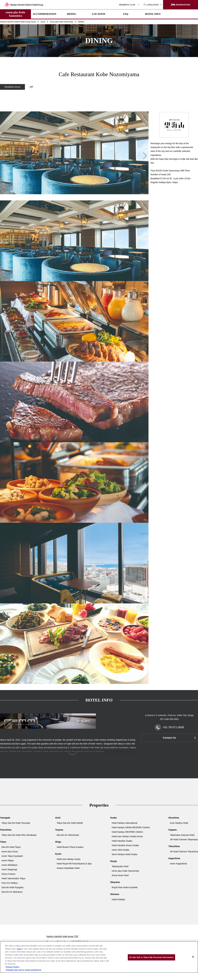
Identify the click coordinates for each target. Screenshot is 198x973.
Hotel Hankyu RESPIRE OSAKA (127, 832)
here (19, 949)
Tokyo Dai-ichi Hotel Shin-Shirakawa (19, 835)
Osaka (113, 817)
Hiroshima (173, 817)
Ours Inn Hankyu (10, 883)
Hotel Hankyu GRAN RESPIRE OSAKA (131, 827)
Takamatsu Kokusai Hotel (182, 835)
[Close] (193, 956)
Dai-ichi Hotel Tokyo (11, 847)
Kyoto (58, 854)
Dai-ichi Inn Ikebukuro (12, 892)
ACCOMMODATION (44, 14)
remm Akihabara (9, 865)
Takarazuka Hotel (120, 866)
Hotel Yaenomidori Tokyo (13, 878)
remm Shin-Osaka (120, 850)
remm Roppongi (9, 869)
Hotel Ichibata (118, 899)
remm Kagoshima (178, 863)
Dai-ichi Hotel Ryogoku (13, 887)
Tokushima (174, 846)
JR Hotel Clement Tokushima (184, 851)
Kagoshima (174, 858)
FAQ (125, 14)
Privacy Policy (12, 967)
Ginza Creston (8, 874)
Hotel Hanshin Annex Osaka (125, 845)
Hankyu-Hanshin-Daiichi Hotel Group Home (18, 22)
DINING (71, 14)
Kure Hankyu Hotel (179, 823)
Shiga (58, 842)
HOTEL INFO (152, 14)
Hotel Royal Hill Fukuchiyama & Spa (74, 863)
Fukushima (5, 830)
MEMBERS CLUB (127, 5)
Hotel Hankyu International (124, 823)
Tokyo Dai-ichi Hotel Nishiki (70, 823)
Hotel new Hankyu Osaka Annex (127, 836)
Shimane (114, 894)
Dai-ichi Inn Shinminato (68, 835)
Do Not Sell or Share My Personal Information (151, 957)
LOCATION (98, 14)
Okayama (115, 882)
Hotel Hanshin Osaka (122, 841)
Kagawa (172, 830)
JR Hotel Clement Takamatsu (184, 839)
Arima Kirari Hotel (120, 875)
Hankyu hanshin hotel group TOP (62, 936)
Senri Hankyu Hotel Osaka (124, 854)
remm (43, 22)
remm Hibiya (8, 860)
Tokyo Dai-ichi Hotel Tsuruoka (16, 823)
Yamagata (5, 817)
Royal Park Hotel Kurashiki (125, 887)
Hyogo (113, 861)
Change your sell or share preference (23, 970)
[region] (99, 105)
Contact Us (169, 737)
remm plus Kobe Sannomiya (15, 14)
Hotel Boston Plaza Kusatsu (70, 847)
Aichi (57, 817)
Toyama (59, 830)
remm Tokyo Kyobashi (12, 856)
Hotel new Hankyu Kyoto (68, 859)
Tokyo (3, 842)
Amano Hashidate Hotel (68, 868)
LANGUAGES (151, 5)
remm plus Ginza (10, 851)
